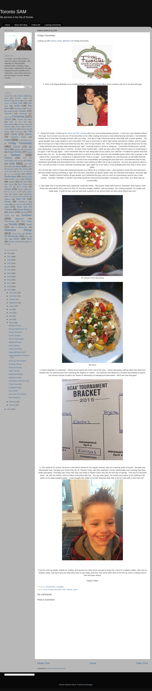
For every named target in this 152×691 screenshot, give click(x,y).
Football (21, 140)
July (11, 309)
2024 (9, 260)
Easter (14, 129)
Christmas (18, 116)
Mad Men (20, 171)
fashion (28, 134)
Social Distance (24, 209)
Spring (23, 212)
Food (45, 589)
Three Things (26, 221)
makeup (29, 171)
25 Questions (9, 96)
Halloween (28, 149)
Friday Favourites (55, 589)
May (11, 316)
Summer (26, 215)
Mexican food (26, 177)
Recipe (69, 589)
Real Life (20, 199)
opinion (21, 189)
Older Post (142, 663)
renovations (22, 202)
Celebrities (8, 114)
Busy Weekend (14, 397)
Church (7, 119)
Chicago (7, 117)
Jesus (29, 160)
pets (14, 192)
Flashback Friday (18, 137)
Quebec (26, 196)
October (12, 299)
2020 (9, 273)
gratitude (18, 149)
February (12, 402)
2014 (9, 409)
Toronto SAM (13, 11)
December (13, 293)
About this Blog (20, 25)
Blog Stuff (17, 103)
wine (6, 239)
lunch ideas (8, 171)
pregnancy (28, 194)
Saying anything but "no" (18, 329)
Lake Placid (13, 391)
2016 (9, 286)
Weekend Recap (18, 230)
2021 (9, 270)
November (13, 296)
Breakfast (18, 108)
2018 (9, 280)
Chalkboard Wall (15, 387)
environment (25, 129)
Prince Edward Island (14, 196)
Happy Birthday (15, 152)
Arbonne (20, 96)
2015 (9, 290)
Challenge (23, 114)
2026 (9, 253)
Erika (60, 41)
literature (10, 169)
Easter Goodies (15, 336)
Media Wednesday (16, 374)
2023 (9, 263)
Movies (28, 179)
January (12, 405)
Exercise (18, 132)
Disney (18, 127)
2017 (9, 283)
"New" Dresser (14, 371)
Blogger (89, 685)
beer (26, 101)
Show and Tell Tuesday (77, 133)
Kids (64, 589)
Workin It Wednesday (17, 242)
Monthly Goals (14, 179)
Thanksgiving (9, 221)
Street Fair (9, 216)
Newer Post (43, 663)
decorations (8, 124)
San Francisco (18, 204)
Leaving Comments (53, 25)
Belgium (6, 103)
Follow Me (36, 25)
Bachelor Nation (21, 98)
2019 (9, 276)
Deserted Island (23, 124)
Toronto (12, 224)
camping (10, 111)
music (11, 182)
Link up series (14, 166)
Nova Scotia (22, 187)
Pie (20, 192)
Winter (17, 239)
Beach (17, 101)
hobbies (16, 155)
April (11, 319)
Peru (8, 192)
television (19, 219)
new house (8, 184)
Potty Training (14, 346)
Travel (29, 224)
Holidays (8, 158)
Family (14, 134)
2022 (9, 267)
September (13, 303)
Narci (68, 41)
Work (29, 239)
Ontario (7, 189)
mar (8, 174)
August (12, 306)
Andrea (53, 41)
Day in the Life (18, 122)
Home (7, 25)
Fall (30, 131)
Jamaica (20, 161)
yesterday (97, 84)
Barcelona (7, 101)
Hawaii (29, 152)
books (17, 106)
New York (8, 187)
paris (30, 189)
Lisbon (29, 167)
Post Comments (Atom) (57, 668)
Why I (27, 236)
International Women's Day (19, 381)
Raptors (7, 199)
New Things (23, 184)
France (29, 140)
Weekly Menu (17, 234)
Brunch (29, 108)
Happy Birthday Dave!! (17, 352)
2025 (9, 257)
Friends (16, 147)
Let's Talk (28, 164)
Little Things (23, 169)
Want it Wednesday (19, 227)
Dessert (7, 127)
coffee (29, 119)
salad (6, 204)
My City (23, 182)
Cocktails (20, 119)
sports (75, 589)
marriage (17, 174)
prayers (15, 194)
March (11, 323)
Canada (22, 111)
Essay (6, 132)
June (11, 313)
